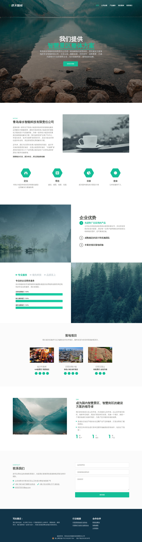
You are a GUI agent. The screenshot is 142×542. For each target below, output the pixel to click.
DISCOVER (70, 64)
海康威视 (95, 525)
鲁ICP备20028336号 (83, 538)
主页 (98, 5)
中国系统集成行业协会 (80, 522)
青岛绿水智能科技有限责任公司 (74, 536)
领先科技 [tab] (35, 275)
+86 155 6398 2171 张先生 (50, 484)
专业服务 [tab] (21, 275)
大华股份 (95, 528)
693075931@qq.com (23, 487)
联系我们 (129, 5)
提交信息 (102, 495)
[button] (102, 223)
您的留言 (80, 479)
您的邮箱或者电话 (83, 472)
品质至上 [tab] (50, 275)
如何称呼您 (81, 465)
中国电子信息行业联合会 (81, 525)
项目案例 (121, 5)
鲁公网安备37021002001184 (64, 538)
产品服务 (113, 5)
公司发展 (104, 5)
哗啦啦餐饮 (96, 522)
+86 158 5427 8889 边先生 (25, 484)
